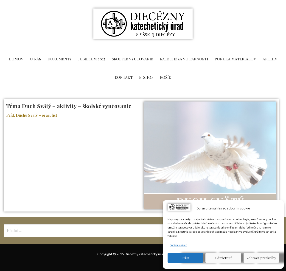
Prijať (185, 258)
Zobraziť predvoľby (261, 258)
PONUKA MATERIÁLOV (235, 58)
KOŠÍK (165, 77)
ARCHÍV (270, 58)
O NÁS (35, 58)
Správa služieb (178, 245)
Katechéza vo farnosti (184, 58)
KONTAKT (124, 77)
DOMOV (16, 58)
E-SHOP (146, 77)
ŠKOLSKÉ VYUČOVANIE (132, 58)
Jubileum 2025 (91, 58)
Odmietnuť (223, 258)
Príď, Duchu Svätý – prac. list (32, 115)
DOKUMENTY (60, 58)
